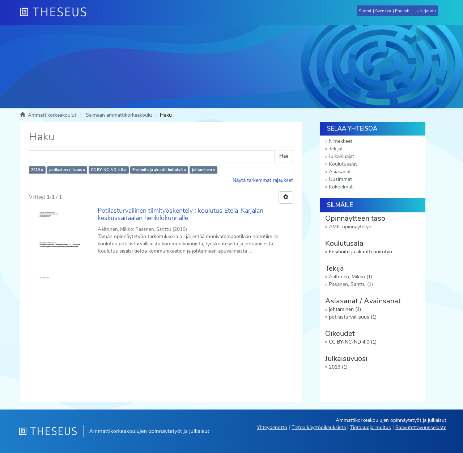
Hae (283, 156)
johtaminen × (203, 170)
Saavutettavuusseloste (420, 427)
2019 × (37, 170)
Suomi (365, 11)
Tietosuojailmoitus (370, 427)
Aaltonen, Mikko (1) (350, 276)
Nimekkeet (340, 141)
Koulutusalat (343, 164)
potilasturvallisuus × (67, 170)
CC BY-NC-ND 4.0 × (108, 170)
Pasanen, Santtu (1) (351, 284)
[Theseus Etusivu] (56, 12)
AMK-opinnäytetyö (350, 226)
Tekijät (336, 148)
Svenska (383, 11)
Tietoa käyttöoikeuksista (319, 427)
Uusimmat (340, 179)
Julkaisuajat (341, 156)
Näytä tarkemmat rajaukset (263, 180)
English (402, 11)
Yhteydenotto (272, 427)
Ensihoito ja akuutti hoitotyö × (159, 170)
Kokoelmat (341, 186)
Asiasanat (340, 171)
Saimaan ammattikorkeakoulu (119, 115)
